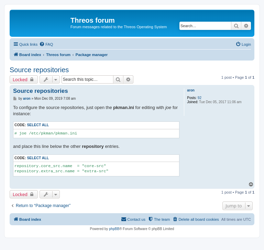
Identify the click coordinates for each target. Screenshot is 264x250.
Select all (38, 125)
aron (191, 90)
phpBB (114, 229)
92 (199, 98)
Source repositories (39, 70)
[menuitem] (46, 44)
